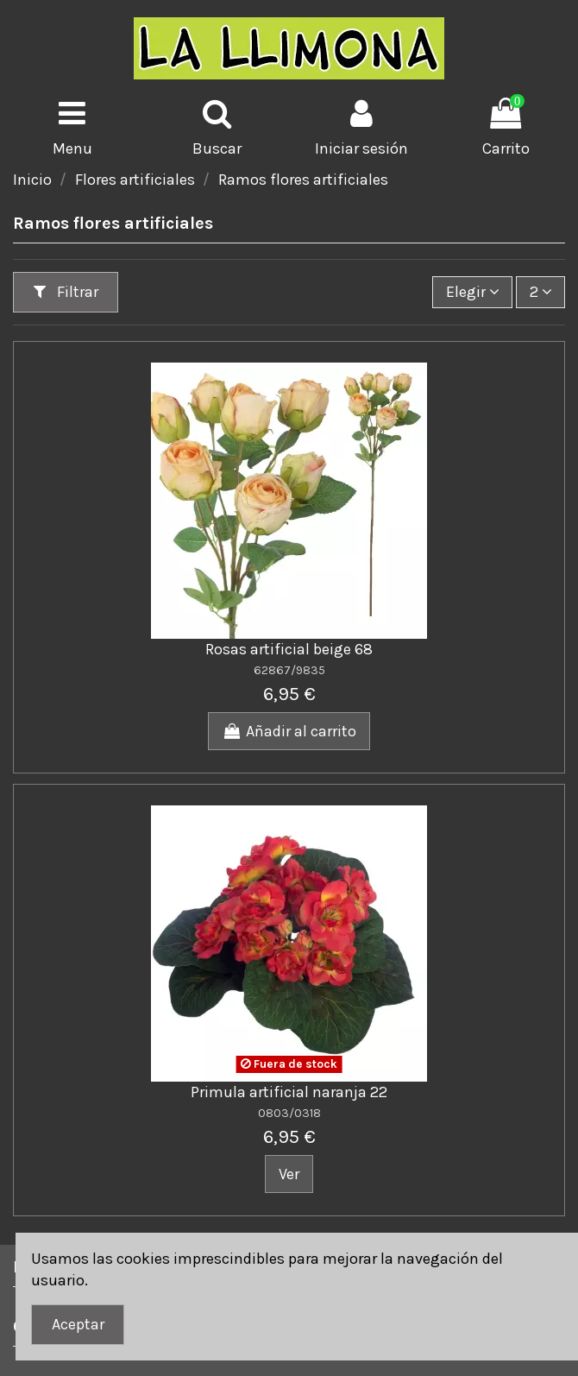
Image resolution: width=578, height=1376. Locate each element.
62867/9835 (289, 670)
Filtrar (66, 291)
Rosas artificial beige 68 (289, 649)
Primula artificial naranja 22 (289, 1091)
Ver (289, 1174)
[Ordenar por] (472, 291)
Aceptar (78, 1324)
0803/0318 (289, 1113)
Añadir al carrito (288, 731)
